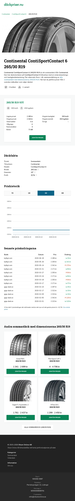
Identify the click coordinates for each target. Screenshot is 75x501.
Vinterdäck (11, 458)
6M (62, 193)
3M (46, 193)
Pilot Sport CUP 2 (54, 360)
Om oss (10, 466)
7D (12, 193)
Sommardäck (12, 455)
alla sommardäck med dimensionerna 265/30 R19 (33, 78)
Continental (6, 14)
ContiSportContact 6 (19, 14)
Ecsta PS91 (20, 360)
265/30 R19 (15, 102)
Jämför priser (37, 138)
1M (29, 193)
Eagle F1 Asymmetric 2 (20, 406)
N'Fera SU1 (54, 406)
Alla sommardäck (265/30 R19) (37, 427)
